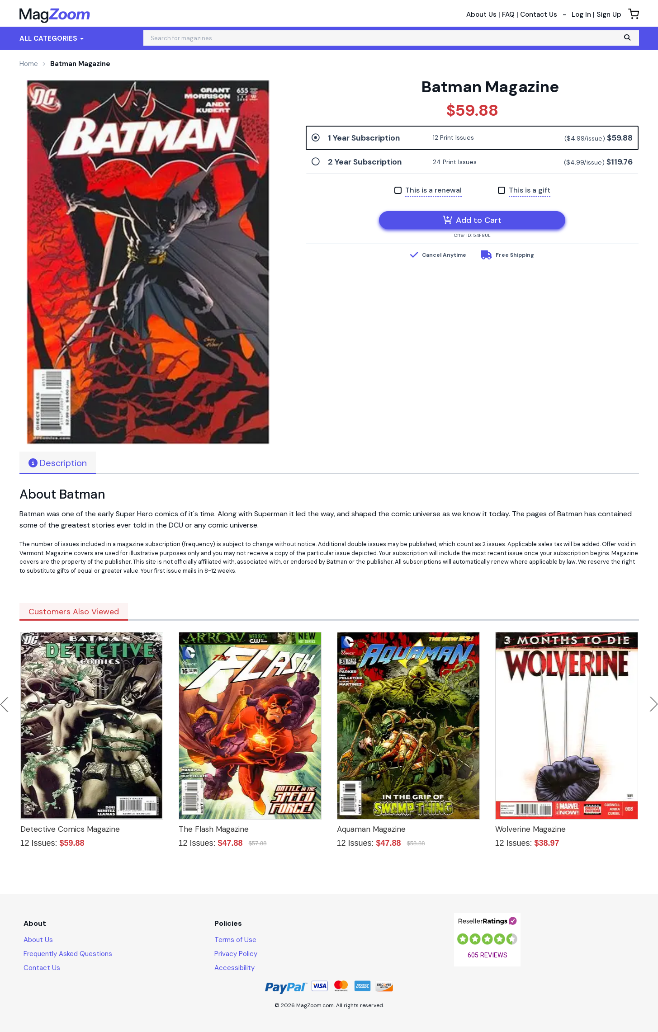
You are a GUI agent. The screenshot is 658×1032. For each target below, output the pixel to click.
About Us (481, 14)
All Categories (51, 38)
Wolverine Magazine (530, 829)
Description (57, 463)
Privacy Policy (235, 953)
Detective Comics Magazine (70, 829)
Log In (581, 14)
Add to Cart (472, 220)
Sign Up (608, 14)
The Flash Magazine (214, 829)
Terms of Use (235, 939)
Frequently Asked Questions (68, 953)
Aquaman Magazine (371, 829)
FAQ (508, 14)
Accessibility (234, 967)
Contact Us (538, 14)
